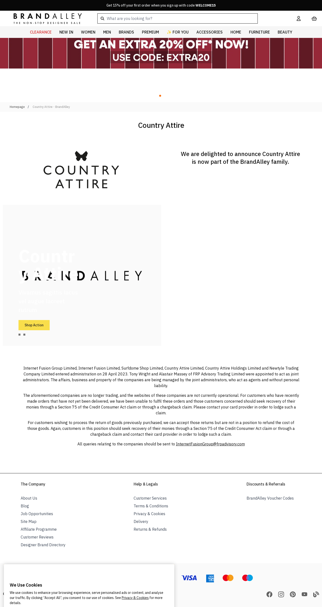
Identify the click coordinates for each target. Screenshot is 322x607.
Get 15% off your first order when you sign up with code (161, 5)
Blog (25, 505)
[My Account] (298, 18)
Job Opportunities (37, 513)
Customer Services (150, 498)
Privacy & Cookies (149, 513)
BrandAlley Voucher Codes (270, 498)
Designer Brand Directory (43, 544)
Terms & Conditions (151, 505)
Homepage (17, 107)
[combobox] (189, 18)
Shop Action (34, 325)
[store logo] (44, 18)
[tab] (19, 335)
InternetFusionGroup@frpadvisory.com (210, 444)
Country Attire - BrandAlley (51, 107)
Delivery (141, 521)
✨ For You (178, 32)
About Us (29, 498)
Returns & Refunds (150, 529)
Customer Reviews (37, 537)
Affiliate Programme (39, 529)
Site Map (29, 521)
